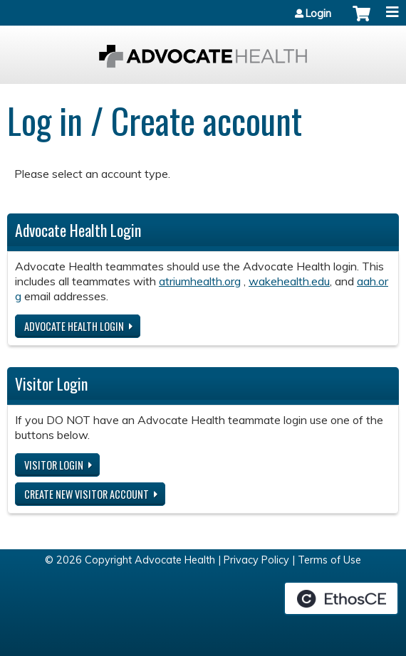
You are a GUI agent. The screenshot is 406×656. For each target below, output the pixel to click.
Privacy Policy (256, 560)
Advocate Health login (74, 326)
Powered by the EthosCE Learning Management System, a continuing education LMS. (341, 598)
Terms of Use (329, 560)
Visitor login (53, 464)
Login (318, 13)
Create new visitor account (86, 494)
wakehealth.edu (289, 281)
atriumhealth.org (200, 281)
